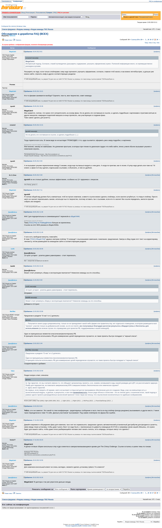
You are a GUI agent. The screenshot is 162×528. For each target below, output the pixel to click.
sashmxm (12, 35)
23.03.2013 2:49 (33, 343)
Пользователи (40, 12)
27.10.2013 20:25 (34, 440)
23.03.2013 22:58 (34, 371)
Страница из (136, 39)
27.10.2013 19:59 (34, 420)
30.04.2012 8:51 (33, 51)
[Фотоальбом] (156, 175)
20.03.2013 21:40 (34, 266)
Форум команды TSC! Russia (42, 29)
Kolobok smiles (87, 526)
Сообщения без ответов (8, 26)
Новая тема (8, 40)
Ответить (18, 40)
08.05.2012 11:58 (34, 212)
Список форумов (8, 29)
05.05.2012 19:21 (34, 91)
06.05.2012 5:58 (33, 175)
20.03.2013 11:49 (34, 232)
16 (150, 39)
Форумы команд (23, 29)
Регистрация (30, 12)
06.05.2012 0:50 (33, 161)
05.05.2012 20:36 (34, 106)
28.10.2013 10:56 (34, 460)
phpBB (77, 524)
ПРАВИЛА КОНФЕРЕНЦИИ (11, 12)
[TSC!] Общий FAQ (38, 239)
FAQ (55, 12)
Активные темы (21, 26)
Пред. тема (148, 42)
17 (152, 39)
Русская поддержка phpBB (73, 526)
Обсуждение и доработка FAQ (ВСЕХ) (25, 33)
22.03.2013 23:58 (34, 311)
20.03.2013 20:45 (34, 249)
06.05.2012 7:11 (33, 190)
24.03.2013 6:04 (33, 406)
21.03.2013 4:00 (33, 280)
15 (148, 39)
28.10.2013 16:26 (34, 477)
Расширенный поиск (146, 17)
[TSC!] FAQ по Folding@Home (40, 223)
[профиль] (157, 51)
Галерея (49, 12)
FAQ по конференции (155, 1)
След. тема (156, 42)
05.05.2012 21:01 (34, 125)
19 (157, 39)
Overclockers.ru (6, 1)
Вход (23, 12)
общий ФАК (75, 216)
